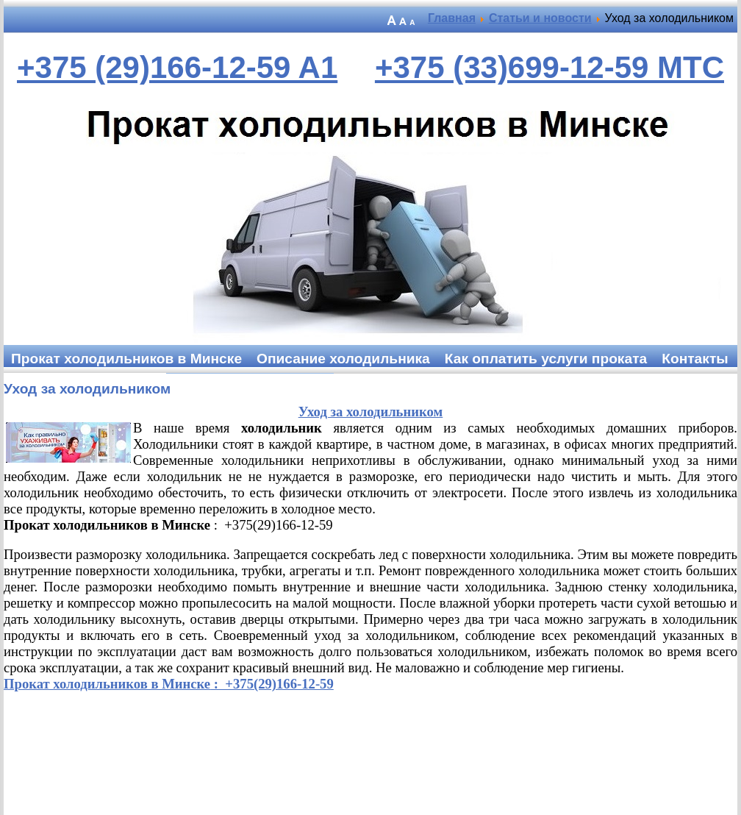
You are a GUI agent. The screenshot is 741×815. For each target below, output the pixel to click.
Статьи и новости (540, 18)
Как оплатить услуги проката (546, 358)
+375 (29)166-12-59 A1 (177, 67)
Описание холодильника (343, 358)
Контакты (695, 358)
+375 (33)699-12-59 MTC (549, 67)
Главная (452, 18)
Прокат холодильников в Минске (126, 358)
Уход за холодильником (87, 388)
